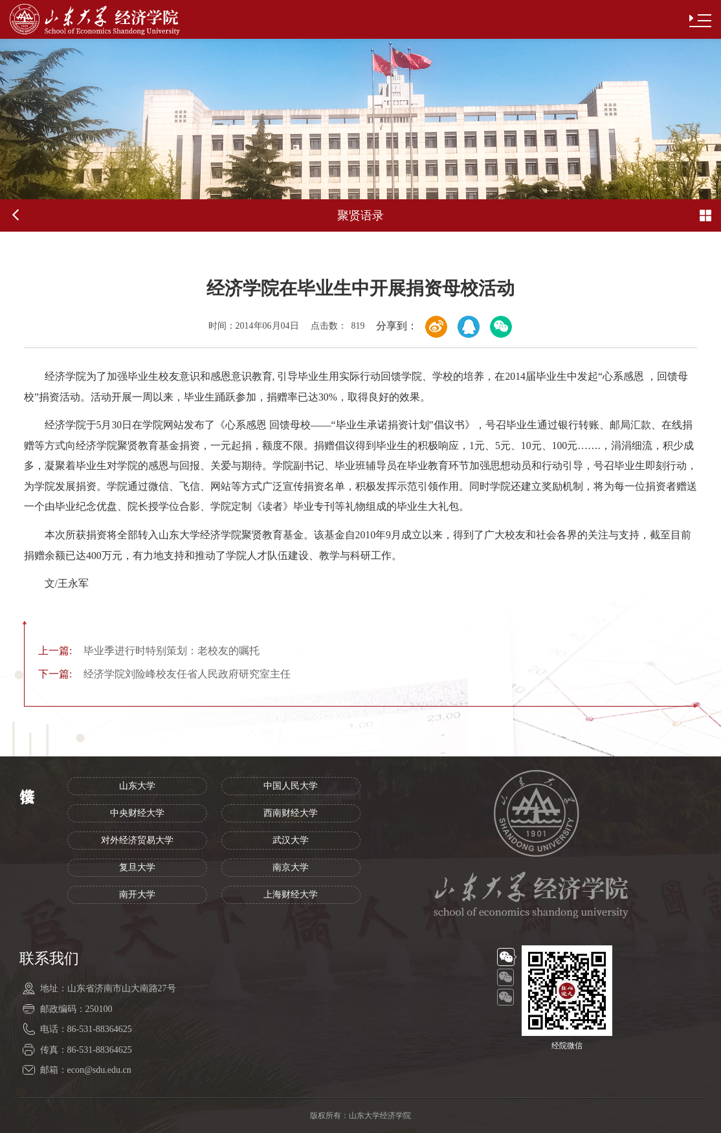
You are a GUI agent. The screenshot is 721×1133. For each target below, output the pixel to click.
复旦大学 (137, 867)
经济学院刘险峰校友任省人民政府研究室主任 (164, 673)
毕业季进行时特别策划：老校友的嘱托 (149, 650)
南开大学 (137, 894)
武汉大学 (290, 840)
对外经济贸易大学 (137, 840)
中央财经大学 (137, 813)
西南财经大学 (290, 813)
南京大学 (290, 867)
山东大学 (137, 786)
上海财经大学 (290, 894)
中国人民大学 (290, 786)
